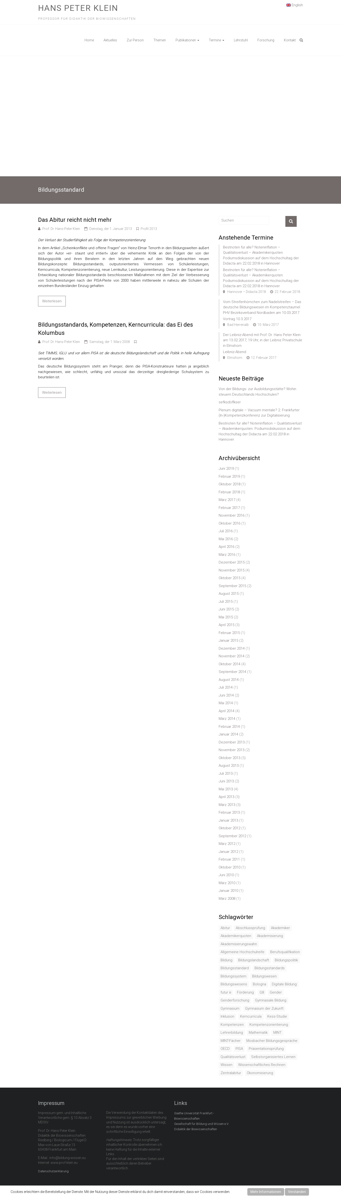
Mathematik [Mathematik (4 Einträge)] (258, 1032)
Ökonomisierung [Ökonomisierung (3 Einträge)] (260, 1073)
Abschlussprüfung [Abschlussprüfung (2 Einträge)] (250, 928)
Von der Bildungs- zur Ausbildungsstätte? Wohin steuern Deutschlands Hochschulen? (257, 392)
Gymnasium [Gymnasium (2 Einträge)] (230, 1008)
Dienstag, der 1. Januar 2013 (110, 229)
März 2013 (227, 805)
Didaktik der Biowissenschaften (195, 1129)
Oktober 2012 (229, 828)
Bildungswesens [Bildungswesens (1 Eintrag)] (234, 984)
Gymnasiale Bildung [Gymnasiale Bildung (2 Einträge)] (270, 1000)
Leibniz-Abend (234, 352)
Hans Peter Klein (78, 8)
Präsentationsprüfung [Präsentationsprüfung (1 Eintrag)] (266, 1048)
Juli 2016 (226, 531)
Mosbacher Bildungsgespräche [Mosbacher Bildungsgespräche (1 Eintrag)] (271, 1041)
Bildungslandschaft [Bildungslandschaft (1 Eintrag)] (253, 960)
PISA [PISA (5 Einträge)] (239, 1048)
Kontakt (290, 40)
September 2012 (232, 836)
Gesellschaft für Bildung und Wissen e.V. (201, 1124)
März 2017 (227, 500)
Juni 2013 (226, 781)
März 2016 (227, 554)
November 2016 (231, 515)
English (294, 4)
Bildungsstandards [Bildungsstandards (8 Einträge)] (270, 968)
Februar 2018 (229, 492)
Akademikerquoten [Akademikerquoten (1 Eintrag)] (236, 936)
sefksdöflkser (230, 402)
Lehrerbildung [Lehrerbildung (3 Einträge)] (232, 1032)
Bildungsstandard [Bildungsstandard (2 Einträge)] (235, 968)
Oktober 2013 (229, 758)
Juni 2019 (226, 468)
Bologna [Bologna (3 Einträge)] (259, 984)
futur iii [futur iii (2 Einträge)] (226, 992)
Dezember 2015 (232, 562)
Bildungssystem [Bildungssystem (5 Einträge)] (233, 976)
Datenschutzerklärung (53, 1171)
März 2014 (227, 718)
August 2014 (229, 680)
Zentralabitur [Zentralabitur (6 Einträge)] (231, 1073)
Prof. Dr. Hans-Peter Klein (61, 229)
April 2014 (226, 711)
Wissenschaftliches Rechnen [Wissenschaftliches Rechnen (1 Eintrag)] (261, 1065)
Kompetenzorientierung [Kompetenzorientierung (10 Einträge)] (268, 1024)
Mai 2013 (226, 789)
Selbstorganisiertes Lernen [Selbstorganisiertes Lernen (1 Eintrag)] (273, 1057)
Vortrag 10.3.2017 (237, 319)
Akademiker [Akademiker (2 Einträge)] (280, 928)
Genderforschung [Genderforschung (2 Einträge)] (235, 1000)
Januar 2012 (228, 851)
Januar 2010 (228, 890)
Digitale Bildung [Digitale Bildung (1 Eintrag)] (284, 984)
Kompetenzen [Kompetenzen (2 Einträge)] (232, 1024)
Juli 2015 (226, 601)
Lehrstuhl (241, 40)
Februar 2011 (229, 859)
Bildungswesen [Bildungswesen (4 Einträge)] (264, 976)
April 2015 (226, 625)
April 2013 (226, 797)
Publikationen (186, 40)
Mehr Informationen (265, 1192)
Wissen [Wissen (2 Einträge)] (226, 1065)
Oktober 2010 (229, 867)
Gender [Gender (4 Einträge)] (276, 992)
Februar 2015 (229, 633)
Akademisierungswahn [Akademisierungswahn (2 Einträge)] (239, 944)
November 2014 (231, 656)
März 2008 (227, 898)
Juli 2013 (226, 773)
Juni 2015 (226, 609)
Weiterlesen (52, 301)
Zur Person (135, 40)
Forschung (265, 40)
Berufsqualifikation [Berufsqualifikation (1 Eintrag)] (285, 952)
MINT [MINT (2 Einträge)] (277, 1032)
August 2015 (229, 593)
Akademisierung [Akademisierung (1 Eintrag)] (270, 936)
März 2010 (227, 883)
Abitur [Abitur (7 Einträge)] (225, 928)
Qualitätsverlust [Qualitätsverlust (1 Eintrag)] (233, 1057)
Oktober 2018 (229, 484)
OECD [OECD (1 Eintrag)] (225, 1048)
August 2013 (229, 765)
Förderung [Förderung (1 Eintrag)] (245, 992)
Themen (159, 40)
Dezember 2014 (232, 648)
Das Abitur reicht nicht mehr (75, 219)
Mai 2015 (226, 617)
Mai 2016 (226, 539)
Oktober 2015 (229, 578)
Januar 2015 (228, 640)
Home (89, 40)
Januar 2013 (228, 820)
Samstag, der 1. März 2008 (109, 342)
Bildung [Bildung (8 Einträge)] (226, 960)
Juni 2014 (226, 695)
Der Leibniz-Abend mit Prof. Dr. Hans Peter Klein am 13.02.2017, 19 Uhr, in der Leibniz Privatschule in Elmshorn (262, 340)
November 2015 (231, 570)
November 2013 (231, 750)
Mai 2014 (226, 703)
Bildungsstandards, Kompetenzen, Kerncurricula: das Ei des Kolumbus (115, 328)
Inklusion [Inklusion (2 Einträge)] (227, 1016)
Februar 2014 (229, 726)
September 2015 (232, 586)
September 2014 (232, 672)
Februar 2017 (229, 508)
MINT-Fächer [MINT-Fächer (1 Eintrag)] (231, 1041)
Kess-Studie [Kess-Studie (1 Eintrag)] (277, 1016)
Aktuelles (110, 40)
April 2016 (226, 547)
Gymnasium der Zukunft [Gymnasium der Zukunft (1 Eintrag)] (264, 1008)
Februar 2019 (229, 476)
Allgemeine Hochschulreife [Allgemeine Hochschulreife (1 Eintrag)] (242, 952)
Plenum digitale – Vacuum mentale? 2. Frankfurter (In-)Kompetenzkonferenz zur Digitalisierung (259, 413)
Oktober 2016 (229, 523)
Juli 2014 (226, 687)
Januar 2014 (228, 734)
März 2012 (227, 844)
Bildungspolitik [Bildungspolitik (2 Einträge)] (286, 960)
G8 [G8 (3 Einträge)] (262, 992)
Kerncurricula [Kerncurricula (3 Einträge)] (251, 1016)
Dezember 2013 (232, 742)
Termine (215, 40)
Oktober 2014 (229, 664)
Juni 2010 (226, 875)
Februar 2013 (229, 812)
